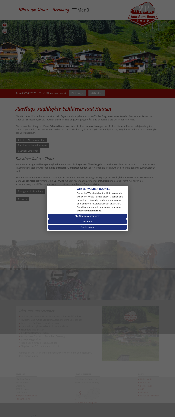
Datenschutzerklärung (89, 210)
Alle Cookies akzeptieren (87, 216)
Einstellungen (87, 227)
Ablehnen (87, 221)
